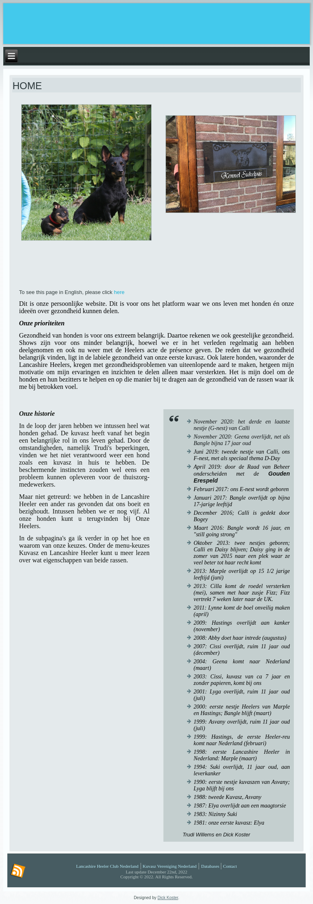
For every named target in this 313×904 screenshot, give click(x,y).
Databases (210, 866)
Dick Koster (168, 897)
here (119, 292)
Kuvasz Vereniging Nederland (169, 866)
